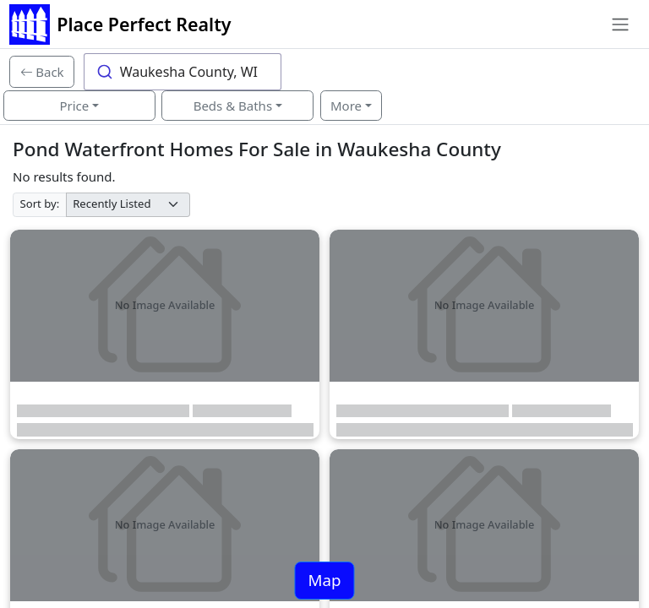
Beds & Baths (233, 105)
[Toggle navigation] (620, 24)
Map (324, 579)
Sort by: (40, 203)
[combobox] (182, 71)
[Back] (41, 72)
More (346, 105)
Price (74, 105)
